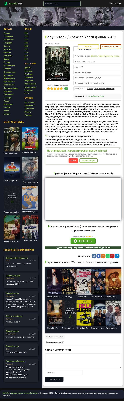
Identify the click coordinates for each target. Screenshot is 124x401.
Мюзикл (7, 114)
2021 (26, 49)
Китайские (29, 74)
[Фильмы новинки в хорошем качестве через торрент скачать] (14, 3)
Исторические (9, 65)
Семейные (8, 91)
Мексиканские (30, 84)
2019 (26, 56)
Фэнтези (7, 107)
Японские (28, 71)
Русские (7, 33)
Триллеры (8, 98)
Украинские (8, 36)
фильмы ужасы (112, 56)
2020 (26, 52)
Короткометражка (11, 88)
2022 (26, 46)
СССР (27, 93)
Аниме (6, 111)
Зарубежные (9, 40)
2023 (26, 43)
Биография (8, 43)
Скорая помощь (13, 276)
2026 (26, 33)
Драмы (6, 59)
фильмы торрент (98, 56)
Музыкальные (9, 78)
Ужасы (6, 101)
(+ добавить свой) (96, 96)
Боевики (7, 46)
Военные (7, 52)
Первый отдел (12, 293)
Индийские (29, 81)
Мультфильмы (9, 81)
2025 (26, 36)
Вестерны (7, 49)
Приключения (9, 85)
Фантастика (8, 104)
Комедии (7, 69)
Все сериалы (29, 102)
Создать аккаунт (88, 160)
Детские (7, 62)
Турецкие (28, 115)
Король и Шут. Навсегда (17, 258)
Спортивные (8, 94)
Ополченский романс (15, 361)
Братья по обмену (14, 316)
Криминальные (10, 72)
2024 (26, 40)
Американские (30, 87)
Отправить (54, 379)
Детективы (8, 56)
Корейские (29, 77)
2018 (26, 59)
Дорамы (28, 68)
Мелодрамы (8, 75)
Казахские (29, 90)
